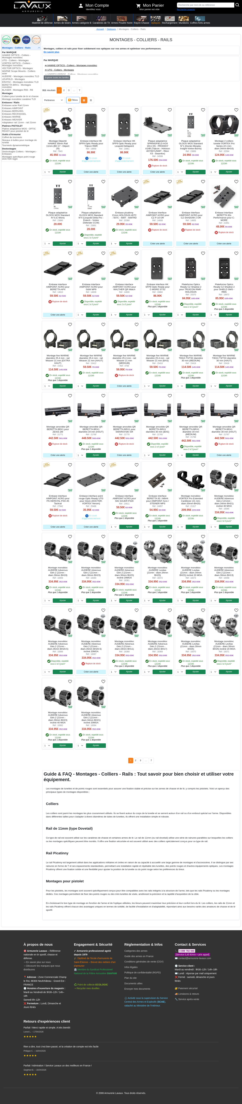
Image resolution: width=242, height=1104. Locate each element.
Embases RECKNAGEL (14, 114)
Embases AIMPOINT (12, 108)
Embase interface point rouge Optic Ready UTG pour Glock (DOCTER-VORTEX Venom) (91, 500)
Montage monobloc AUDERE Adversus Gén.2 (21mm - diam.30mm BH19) (58, 571)
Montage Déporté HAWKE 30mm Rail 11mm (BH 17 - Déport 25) (57, 145)
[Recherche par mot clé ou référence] (205, 5)
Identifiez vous (93, 9)
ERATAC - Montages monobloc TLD (20, 82)
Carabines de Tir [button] (101, 20)
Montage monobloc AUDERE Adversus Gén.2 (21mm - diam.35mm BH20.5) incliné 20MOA (91, 646)
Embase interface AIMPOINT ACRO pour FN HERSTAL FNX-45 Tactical (58, 500)
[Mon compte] (80, 5)
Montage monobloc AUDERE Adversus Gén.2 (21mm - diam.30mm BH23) (91, 571)
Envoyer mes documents (137, 988)
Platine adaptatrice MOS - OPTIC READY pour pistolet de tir (19, 129)
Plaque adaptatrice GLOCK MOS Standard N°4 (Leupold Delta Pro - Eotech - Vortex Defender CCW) (91, 217)
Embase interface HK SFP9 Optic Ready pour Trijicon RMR (91, 143)
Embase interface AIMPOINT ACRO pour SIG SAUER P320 (124, 498)
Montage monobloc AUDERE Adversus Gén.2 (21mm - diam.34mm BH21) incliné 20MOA (91, 717)
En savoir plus (51, 52)
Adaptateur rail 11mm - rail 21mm (19, 122)
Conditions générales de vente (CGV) (144, 961)
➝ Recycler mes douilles (86, 988)
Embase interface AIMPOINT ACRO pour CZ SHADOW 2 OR (191, 215)
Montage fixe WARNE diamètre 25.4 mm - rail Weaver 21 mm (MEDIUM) (124, 359)
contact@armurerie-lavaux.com (194, 958)
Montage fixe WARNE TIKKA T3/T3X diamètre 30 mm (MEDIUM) (191, 358)
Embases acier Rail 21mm (15, 105)
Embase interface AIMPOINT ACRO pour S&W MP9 (91, 287)
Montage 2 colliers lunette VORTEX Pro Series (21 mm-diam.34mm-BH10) (224, 145)
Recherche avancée (186, 9)
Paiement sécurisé (188, 988)
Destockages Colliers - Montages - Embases (19, 152)
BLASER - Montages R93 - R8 (17, 90)
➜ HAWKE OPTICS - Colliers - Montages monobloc (71, 65)
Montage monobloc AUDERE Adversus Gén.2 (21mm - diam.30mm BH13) (224, 571)
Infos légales (131, 967)
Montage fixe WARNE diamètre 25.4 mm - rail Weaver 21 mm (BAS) (157, 358)
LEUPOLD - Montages (13, 79)
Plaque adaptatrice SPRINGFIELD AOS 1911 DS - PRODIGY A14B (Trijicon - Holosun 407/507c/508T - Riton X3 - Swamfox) (157, 147)
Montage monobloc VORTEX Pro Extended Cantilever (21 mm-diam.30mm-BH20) (191, 500)
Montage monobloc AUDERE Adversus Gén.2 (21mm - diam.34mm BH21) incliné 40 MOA (224, 501)
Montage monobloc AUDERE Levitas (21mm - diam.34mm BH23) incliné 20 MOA (190, 571)
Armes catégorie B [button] (81, 20)
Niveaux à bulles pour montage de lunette (19, 141)
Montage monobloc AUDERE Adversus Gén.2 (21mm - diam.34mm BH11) (124, 645)
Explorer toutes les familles (57, 77)
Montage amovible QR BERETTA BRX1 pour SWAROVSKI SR (124, 429)
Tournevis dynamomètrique (15, 145)
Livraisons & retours (188, 994)
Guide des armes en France (139, 956)
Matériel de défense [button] (42, 20)
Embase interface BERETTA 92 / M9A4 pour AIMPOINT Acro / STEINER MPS (157, 500)
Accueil (100, 29)
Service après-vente (188, 999)
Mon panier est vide (149, 9)
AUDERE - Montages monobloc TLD (20, 76)
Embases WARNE (11, 117)
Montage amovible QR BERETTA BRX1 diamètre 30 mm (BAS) (157, 429)
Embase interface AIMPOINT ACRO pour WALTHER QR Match (124, 287)
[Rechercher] (237, 5)
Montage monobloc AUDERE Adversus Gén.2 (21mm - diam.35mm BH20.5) (57, 645)
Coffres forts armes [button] (200, 20)
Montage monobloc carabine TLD (19, 99)
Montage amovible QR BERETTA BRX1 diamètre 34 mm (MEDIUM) (190, 430)
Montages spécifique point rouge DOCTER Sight (18, 157)
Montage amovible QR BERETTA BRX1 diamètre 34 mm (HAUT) (91, 429)
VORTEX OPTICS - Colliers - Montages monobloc (17, 64)
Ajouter (62, 172)
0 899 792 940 (186, 951)
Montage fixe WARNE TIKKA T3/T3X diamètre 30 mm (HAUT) (224, 358)
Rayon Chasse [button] (141, 20)
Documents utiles (133, 983)
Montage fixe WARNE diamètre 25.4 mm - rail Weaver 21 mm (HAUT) (91, 358)
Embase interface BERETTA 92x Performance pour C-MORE (224, 216)
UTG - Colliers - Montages (15, 60)
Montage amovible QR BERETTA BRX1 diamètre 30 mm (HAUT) (224, 429)
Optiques (111, 29)
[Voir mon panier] (138, 5)
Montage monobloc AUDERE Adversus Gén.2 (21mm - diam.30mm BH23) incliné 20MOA (124, 572)
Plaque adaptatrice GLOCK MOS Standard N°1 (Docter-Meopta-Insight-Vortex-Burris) (191, 145)
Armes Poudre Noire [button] (122, 20)
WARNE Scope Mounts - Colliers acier (18, 72)
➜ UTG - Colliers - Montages (59, 70)
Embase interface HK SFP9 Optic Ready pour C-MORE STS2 (158, 287)
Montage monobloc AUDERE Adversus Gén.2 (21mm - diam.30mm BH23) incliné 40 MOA (58, 717)
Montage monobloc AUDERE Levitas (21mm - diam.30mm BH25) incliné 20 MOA (224, 645)
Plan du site (130, 978)
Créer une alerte (91, 172)
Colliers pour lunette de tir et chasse (20, 96)
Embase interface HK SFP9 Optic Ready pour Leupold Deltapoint (124, 143)
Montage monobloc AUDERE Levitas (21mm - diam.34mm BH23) (157, 571)
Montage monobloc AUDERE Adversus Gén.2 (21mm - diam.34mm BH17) (157, 645)
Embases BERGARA (12, 111)
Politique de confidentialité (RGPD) (142, 972)
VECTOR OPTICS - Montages (17, 68)
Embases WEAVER (12, 119)
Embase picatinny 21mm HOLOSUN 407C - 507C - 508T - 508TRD (124, 215)
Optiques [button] (156, 20)
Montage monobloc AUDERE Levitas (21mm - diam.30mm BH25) (190, 645)
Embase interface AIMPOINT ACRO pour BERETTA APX (58, 287)
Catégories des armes (135, 951)
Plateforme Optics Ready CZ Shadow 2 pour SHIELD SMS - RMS (224, 288)
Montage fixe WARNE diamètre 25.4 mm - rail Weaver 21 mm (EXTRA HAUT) (58, 359)
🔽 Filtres (73, 100)
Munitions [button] (184, 20)
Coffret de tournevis (12, 137)
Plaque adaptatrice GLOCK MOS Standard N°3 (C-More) (58, 215)
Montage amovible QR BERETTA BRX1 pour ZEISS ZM (57, 429)
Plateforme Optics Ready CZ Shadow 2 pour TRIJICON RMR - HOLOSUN (190, 288)
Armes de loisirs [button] (62, 20)
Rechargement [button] (169, 20)
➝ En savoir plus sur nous (37, 962)
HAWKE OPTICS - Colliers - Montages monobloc (16, 56)
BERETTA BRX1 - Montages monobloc (16, 86)
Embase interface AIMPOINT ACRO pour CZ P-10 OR (157, 215)
